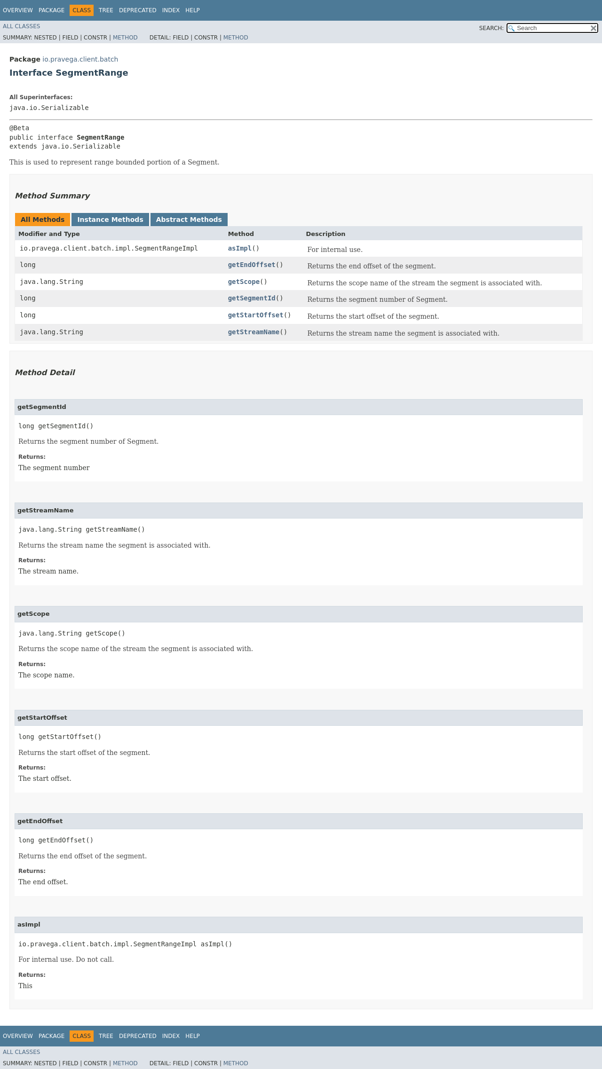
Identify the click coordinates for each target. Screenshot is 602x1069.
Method (125, 37)
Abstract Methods (189, 219)
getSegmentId (252, 298)
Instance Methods (110, 219)
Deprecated (138, 10)
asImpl (240, 248)
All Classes (21, 26)
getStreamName (254, 332)
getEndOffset (252, 264)
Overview (18, 10)
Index (171, 10)
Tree (106, 10)
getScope (244, 281)
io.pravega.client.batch (80, 59)
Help (192, 10)
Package (51, 10)
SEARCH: (491, 28)
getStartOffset (256, 315)
